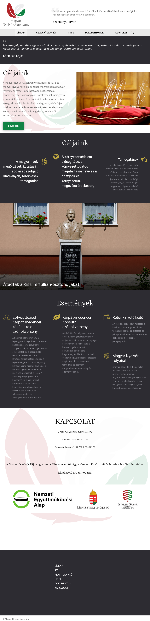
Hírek (58, 579)
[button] (132, 32)
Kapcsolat (61, 587)
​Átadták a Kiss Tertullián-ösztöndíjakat (41, 284)
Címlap (59, 566)
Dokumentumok (65, 583)
